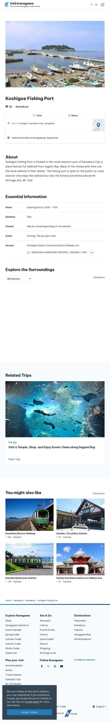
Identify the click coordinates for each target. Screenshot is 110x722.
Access (8, 670)
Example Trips (13, 679)
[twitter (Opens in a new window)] (48, 666)
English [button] (98, 706)
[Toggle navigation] (102, 5)
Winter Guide (12, 648)
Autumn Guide (13, 643)
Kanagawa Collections (17, 625)
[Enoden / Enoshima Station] (80, 518)
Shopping (45, 648)
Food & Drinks (47, 629)
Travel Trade (59, 706)
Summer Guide (13, 639)
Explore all (11, 653)
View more (99, 493)
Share (73, 115)
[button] (96, 5)
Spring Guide (12, 634)
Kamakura (22, 106)
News (8, 620)
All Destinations (82, 639)
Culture (44, 625)
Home (8, 600)
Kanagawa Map (82, 634)
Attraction (45, 620)
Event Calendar (13, 629)
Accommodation (14, 665)
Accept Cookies (29, 712)
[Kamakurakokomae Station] (29, 563)
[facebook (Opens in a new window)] (42, 666)
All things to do (48, 653)
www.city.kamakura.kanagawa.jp (29, 137)
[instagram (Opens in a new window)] (55, 666)
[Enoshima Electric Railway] (29, 518)
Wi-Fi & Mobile (13, 684)
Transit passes (13, 674)
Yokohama (80, 620)
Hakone (78, 629)
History (44, 634)
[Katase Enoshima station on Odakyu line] (80, 563)
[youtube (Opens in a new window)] (61, 666)
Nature (44, 643)
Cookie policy (32, 701)
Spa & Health (47, 639)
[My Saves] (96, 5)
